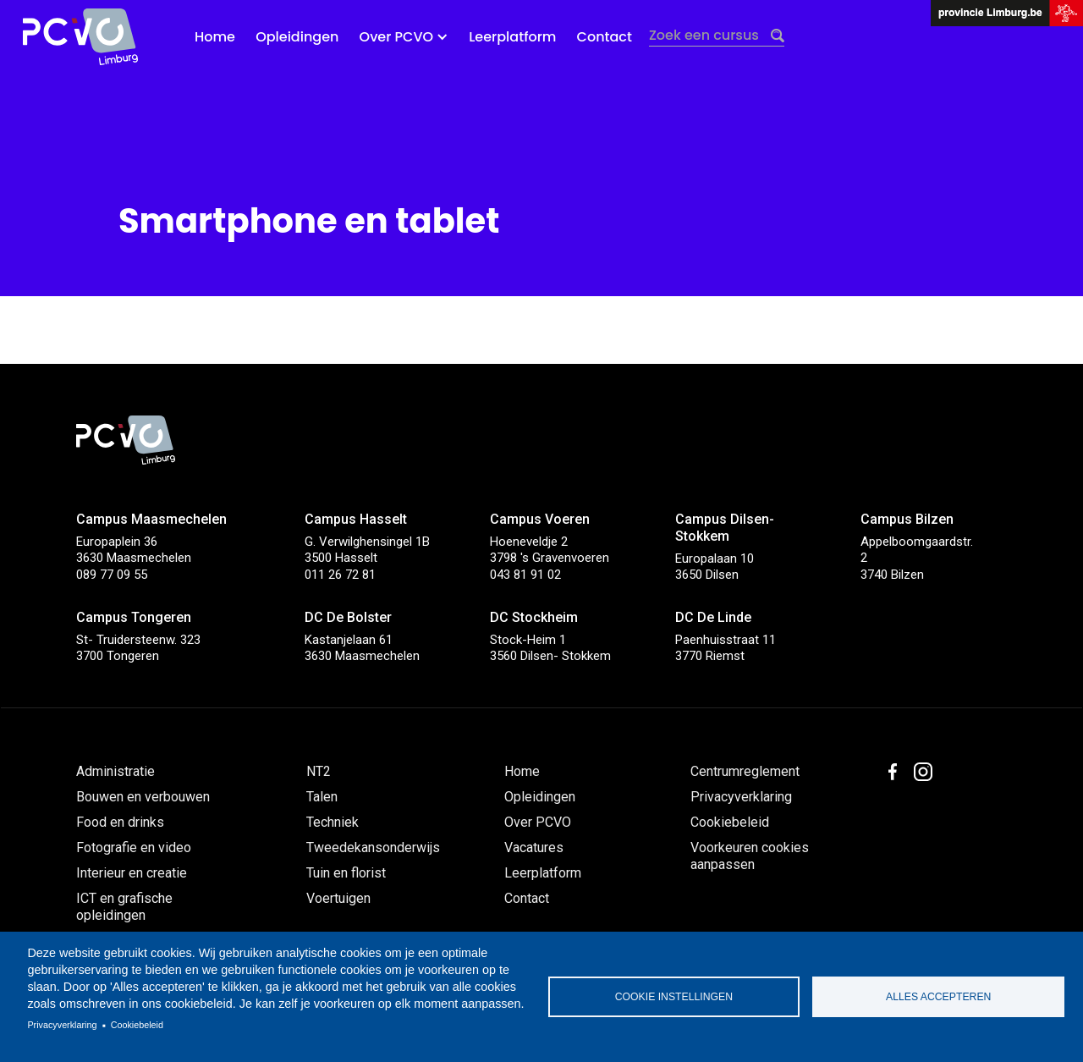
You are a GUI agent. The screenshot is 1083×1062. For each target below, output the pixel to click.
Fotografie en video (133, 847)
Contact (604, 37)
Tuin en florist (346, 873)
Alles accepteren (938, 997)
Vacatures (533, 847)
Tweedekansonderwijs (373, 847)
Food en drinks (120, 822)
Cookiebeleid (137, 1025)
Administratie (115, 771)
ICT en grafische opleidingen (124, 906)
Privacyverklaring (61, 1025)
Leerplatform (512, 37)
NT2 (318, 771)
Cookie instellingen (674, 997)
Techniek (332, 822)
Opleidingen (297, 37)
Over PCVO (537, 822)
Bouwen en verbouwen (143, 797)
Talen (322, 797)
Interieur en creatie (131, 873)
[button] (404, 37)
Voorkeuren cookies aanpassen (749, 855)
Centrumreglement (745, 771)
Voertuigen (338, 898)
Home (215, 37)
